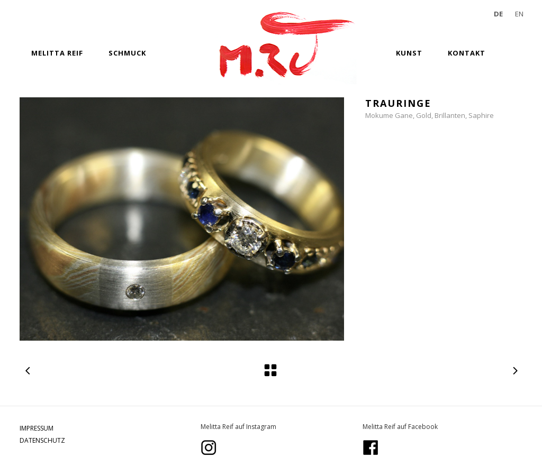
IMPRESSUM (36, 428)
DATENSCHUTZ (42, 440)
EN (519, 14)
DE (498, 14)
